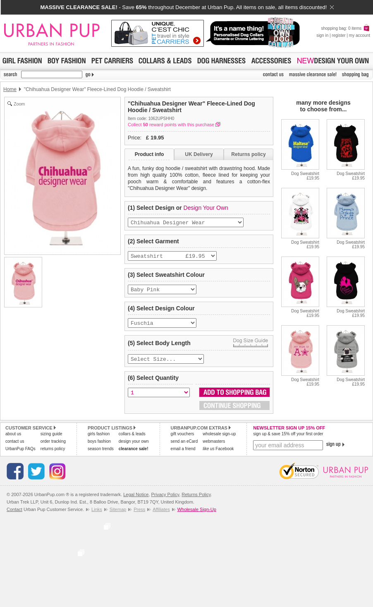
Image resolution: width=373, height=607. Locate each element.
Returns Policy (196, 500)
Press (139, 515)
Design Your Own (206, 207)
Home (10, 89)
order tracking (53, 447)
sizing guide (51, 439)
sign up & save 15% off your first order (288, 439)
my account (359, 35)
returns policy (53, 454)
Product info (149, 154)
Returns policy (248, 154)
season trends (101, 454)
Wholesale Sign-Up (196, 515)
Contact (14, 515)
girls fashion (99, 439)
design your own (134, 447)
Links (96, 515)
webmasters (214, 447)
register (338, 35)
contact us (14, 447)
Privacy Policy (165, 500)
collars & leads (132, 439)
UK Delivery (199, 154)
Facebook (218, 454)
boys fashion (99, 447)
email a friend (183, 454)
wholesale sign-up (219, 439)
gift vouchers (182, 439)
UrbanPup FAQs (20, 454)
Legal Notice (135, 500)
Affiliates (161, 515)
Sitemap (118, 515)
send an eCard (184, 447)
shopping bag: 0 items (345, 28)
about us (13, 439)
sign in (322, 35)
